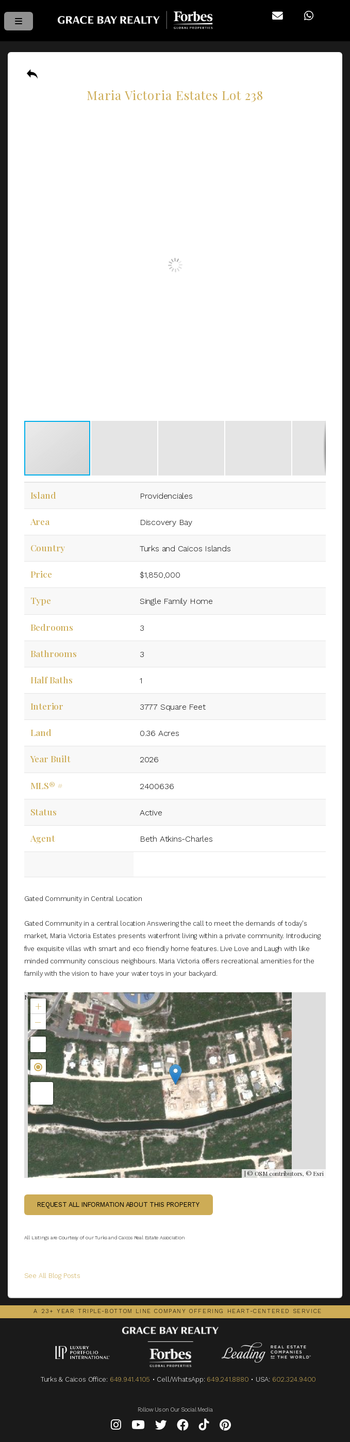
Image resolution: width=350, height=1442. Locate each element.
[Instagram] (116, 1427)
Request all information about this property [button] (118, 1204)
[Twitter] (161, 1427)
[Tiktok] (204, 1427)
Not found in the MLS (174, 1085)
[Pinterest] (225, 1427)
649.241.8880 (227, 1379)
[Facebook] (183, 1427)
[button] (316, 119)
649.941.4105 (130, 1379)
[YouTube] (138, 1427)
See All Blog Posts (52, 1276)
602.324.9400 (294, 1379)
